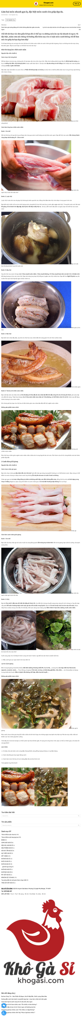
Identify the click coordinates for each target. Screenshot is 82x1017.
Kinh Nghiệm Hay (13, 14)
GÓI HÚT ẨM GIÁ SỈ (6, 850)
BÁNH (3, 840)
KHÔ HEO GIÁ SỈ (6, 869)
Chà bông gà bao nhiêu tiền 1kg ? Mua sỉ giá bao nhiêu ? (18, 1012)
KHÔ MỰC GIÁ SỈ (6, 872)
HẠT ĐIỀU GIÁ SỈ (6, 853)
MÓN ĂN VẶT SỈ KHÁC (7, 877)
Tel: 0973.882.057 (6, 891)
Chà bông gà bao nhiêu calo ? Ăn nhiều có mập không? (18, 1010)
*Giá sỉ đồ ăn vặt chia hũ (8, 834)
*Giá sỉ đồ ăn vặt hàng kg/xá (9, 837)
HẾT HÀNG (4, 856)
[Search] (41, 815)
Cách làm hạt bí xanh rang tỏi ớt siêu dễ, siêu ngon (16, 1001)
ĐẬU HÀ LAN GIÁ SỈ (7, 845)
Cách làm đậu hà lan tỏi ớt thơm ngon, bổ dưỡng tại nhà (18, 1007)
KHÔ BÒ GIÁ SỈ (5, 858)
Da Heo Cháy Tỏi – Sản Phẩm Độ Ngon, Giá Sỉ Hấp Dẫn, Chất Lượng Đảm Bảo (24, 996)
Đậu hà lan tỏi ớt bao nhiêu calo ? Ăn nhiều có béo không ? (19, 1004)
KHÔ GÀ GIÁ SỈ (5, 864)
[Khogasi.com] (43, 3)
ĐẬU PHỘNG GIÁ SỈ (6, 848)
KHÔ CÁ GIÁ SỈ (5, 861)
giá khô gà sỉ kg (7, 866)
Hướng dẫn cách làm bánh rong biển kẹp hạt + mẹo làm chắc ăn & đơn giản (24, 999)
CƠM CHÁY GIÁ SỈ (6, 842)
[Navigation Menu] (77, 3)
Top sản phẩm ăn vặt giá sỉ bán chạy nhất (13, 880)
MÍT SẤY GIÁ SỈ (5, 874)
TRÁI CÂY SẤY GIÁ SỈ (7, 883)
